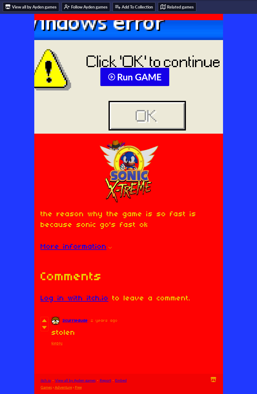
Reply (57, 343)
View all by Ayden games (75, 380)
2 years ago (104, 321)
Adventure (63, 387)
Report (105, 380)
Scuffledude (75, 321)
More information (76, 247)
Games (46, 387)
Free (78, 387)
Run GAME (135, 77)
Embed (121, 380)
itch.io (46, 380)
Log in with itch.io (75, 298)
